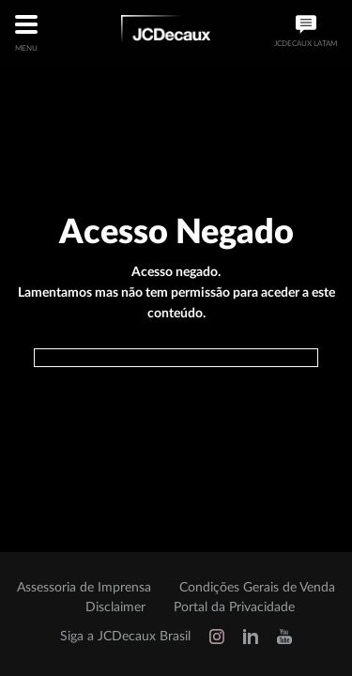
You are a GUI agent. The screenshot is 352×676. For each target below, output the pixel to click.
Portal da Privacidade (234, 607)
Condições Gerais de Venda (257, 587)
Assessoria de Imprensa (84, 587)
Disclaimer (115, 607)
